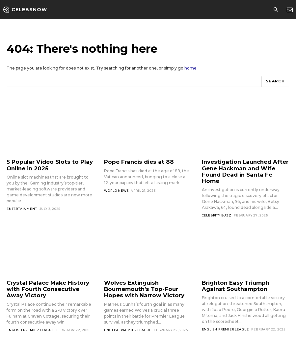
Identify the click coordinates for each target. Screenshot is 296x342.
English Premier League (30, 320)
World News (116, 190)
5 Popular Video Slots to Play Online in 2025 (45, 164)
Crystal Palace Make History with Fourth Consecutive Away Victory (50, 280)
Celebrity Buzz (216, 207)
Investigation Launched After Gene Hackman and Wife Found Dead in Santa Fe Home (244, 167)
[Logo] (25, 10)
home (190, 68)
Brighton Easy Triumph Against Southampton (243, 277)
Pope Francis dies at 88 (135, 161)
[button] (276, 10)
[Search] (275, 81)
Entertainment (22, 207)
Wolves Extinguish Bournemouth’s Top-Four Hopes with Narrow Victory (147, 280)
